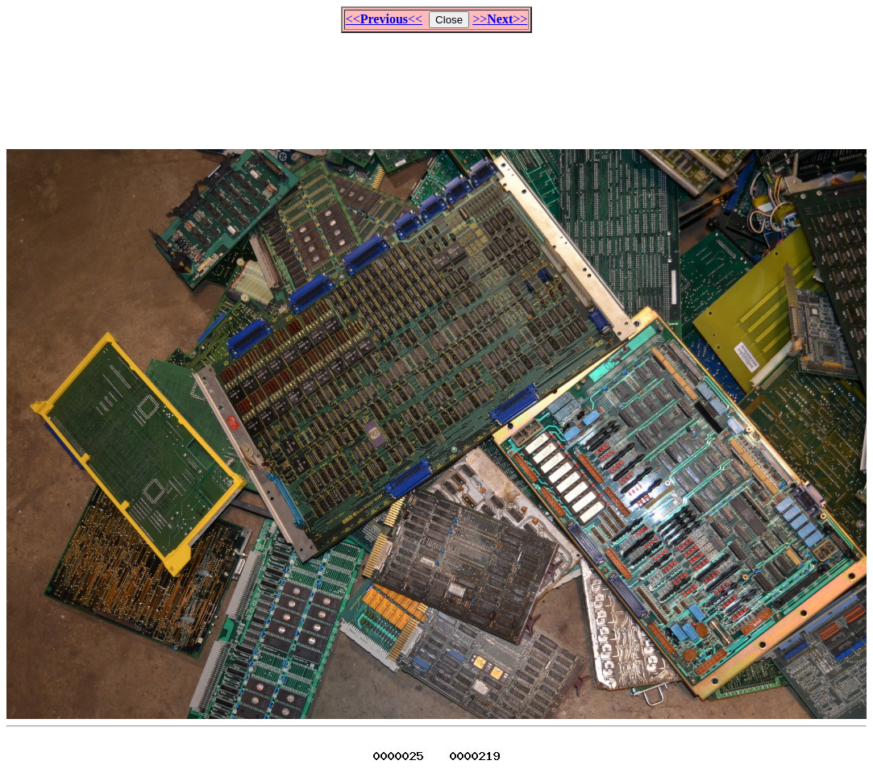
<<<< (384, 19)
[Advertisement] (436, 84)
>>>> (499, 19)
